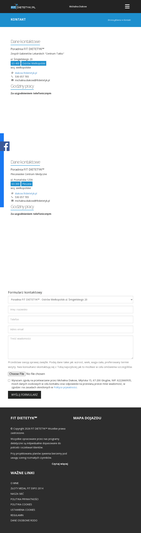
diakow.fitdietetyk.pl (26, 73)
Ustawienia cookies (23, 509)
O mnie (15, 483)
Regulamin (17, 515)
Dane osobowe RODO (24, 520)
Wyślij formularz (24, 395)
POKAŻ (5, 146)
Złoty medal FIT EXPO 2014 (27, 488)
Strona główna (114, 20)
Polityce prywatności (65, 387)
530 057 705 (22, 76)
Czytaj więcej (60, 463)
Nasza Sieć (17, 493)
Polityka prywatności (24, 499)
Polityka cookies (21, 504)
